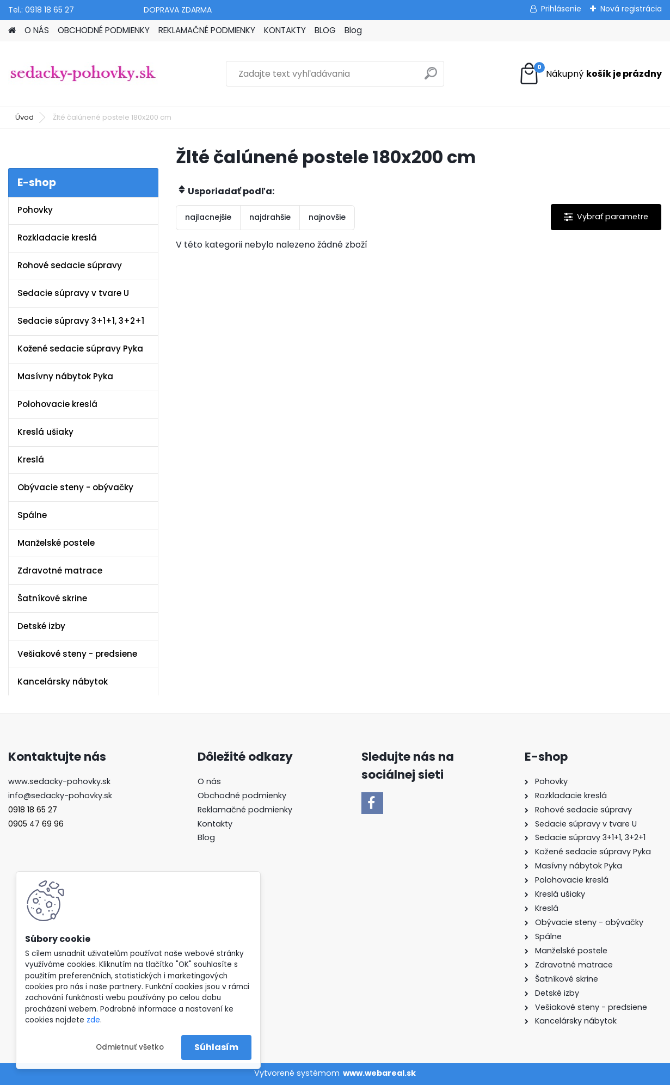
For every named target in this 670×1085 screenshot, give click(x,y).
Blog (353, 30)
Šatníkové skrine (52, 598)
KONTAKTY (285, 30)
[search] (431, 77)
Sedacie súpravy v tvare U (73, 293)
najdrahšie (270, 217)
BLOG (325, 30)
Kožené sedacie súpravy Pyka (80, 348)
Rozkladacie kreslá (57, 237)
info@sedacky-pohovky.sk (60, 795)
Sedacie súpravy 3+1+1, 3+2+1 (80, 320)
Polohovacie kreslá (57, 404)
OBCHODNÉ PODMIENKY (104, 30)
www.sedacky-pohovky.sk (59, 781)
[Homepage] (12, 30)
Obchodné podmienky (242, 795)
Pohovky (35, 209)
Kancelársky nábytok (62, 681)
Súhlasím (216, 1047)
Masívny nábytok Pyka (65, 376)
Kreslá (30, 459)
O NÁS (36, 30)
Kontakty (215, 823)
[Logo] (83, 74)
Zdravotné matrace (59, 570)
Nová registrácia (631, 8)
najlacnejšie (208, 217)
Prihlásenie (561, 8)
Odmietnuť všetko (130, 1047)
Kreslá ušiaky (45, 431)
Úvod (24, 117)
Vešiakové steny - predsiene (77, 653)
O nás (209, 781)
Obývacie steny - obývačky (75, 487)
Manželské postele (56, 542)
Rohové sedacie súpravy (69, 265)
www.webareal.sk (379, 1073)
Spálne (32, 515)
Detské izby (41, 626)
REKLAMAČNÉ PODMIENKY (206, 30)
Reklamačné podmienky (245, 809)
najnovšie (327, 217)
